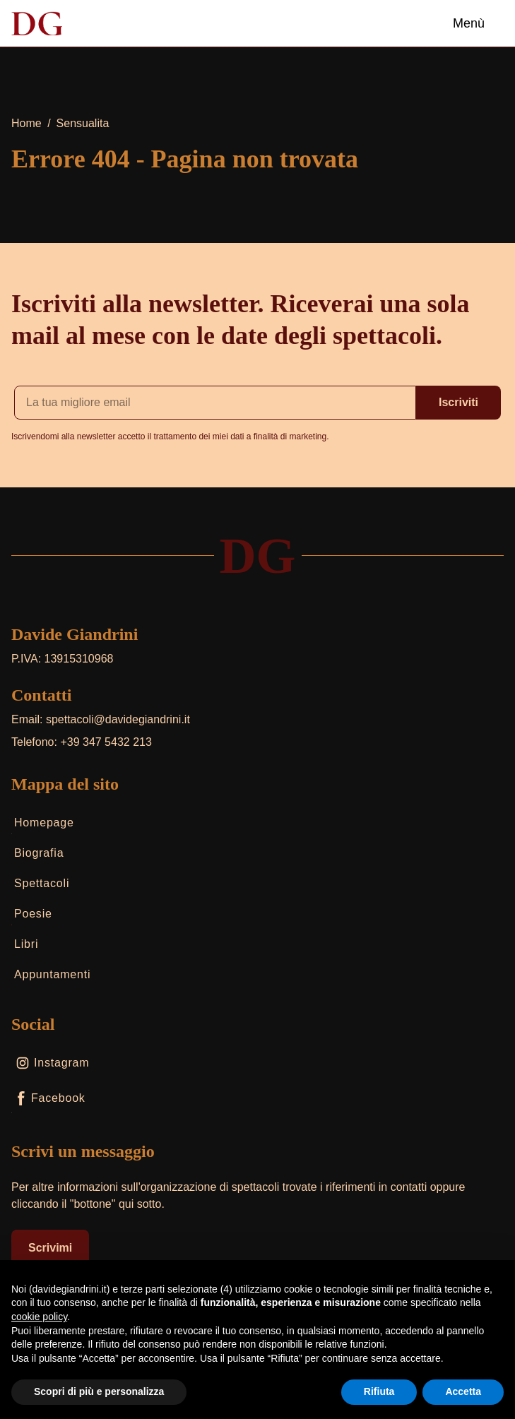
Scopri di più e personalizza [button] (99, 1391)
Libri (24, 947)
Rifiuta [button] (379, 1391)
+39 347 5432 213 (105, 742)
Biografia (37, 856)
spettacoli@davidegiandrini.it (118, 719)
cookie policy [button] (39, 1316)
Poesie (31, 916)
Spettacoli (40, 886)
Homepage (42, 825)
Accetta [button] (463, 1391)
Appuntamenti (50, 977)
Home (26, 123)
